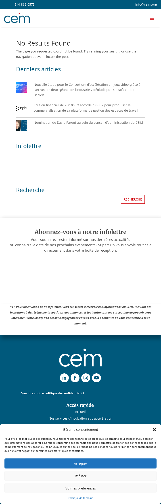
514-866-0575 (25, 4)
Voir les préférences (80, 488)
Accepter (80, 463)
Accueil (80, 412)
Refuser (80, 476)
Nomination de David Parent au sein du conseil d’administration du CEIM (88, 122)
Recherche (133, 199)
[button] (154, 429)
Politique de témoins (80, 498)
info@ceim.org (146, 4)
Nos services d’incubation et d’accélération (80, 418)
